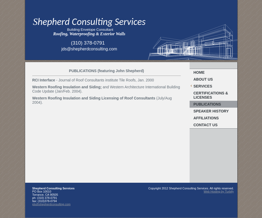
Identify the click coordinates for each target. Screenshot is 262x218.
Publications (207, 104)
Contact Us (206, 125)
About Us (203, 79)
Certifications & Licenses (211, 95)
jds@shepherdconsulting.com (51, 204)
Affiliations (206, 118)
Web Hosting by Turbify (219, 191)
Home (199, 72)
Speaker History (211, 111)
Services (203, 86)
